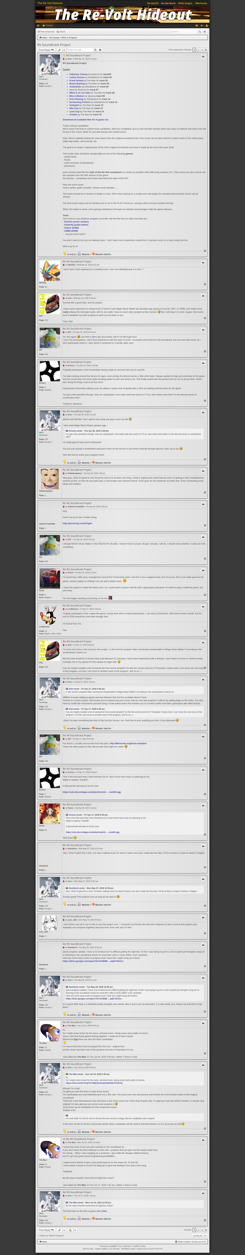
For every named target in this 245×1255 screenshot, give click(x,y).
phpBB (113, 1246)
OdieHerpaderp (46, 491)
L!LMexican (44, 627)
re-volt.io (69, 254)
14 (46, 631)
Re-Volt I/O (152, 3)
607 (40, 350)
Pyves (42, 826)
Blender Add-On (101, 254)
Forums (49, 25)
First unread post (47, 32)
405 (46, 354)
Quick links (39, 26)
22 (46, 1047)
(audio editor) (76, 224)
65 (46, 287)
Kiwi (71, 689)
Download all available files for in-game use (86, 119)
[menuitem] (196, 25)
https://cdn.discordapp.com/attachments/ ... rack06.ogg (92, 792)
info (104, 1211)
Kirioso (42, 383)
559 (46, 320)
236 (46, 83)
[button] (206, 50)
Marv (41, 77)
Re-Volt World (168, 3)
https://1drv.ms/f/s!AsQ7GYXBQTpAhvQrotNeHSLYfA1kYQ (94, 1083)
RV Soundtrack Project (54, 45)
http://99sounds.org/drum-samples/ (128, 743)
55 (46, 830)
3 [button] (202, 49)
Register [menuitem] (207, 26)
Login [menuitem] (202, 26)
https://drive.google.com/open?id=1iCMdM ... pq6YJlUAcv (93, 961)
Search (62, 32)
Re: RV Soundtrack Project (77, 261)
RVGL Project (185, 3)
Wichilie (42, 283)
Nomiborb (43, 866)
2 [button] (198, 49)
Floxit (41, 590)
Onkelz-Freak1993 (47, 524)
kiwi (41, 316)
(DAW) (71, 228)
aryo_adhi (43, 932)
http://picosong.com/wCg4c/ (77, 523)
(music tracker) (76, 221)
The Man (43, 1043)
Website (83, 254)
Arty (91, 1249)
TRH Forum (201, 3)
